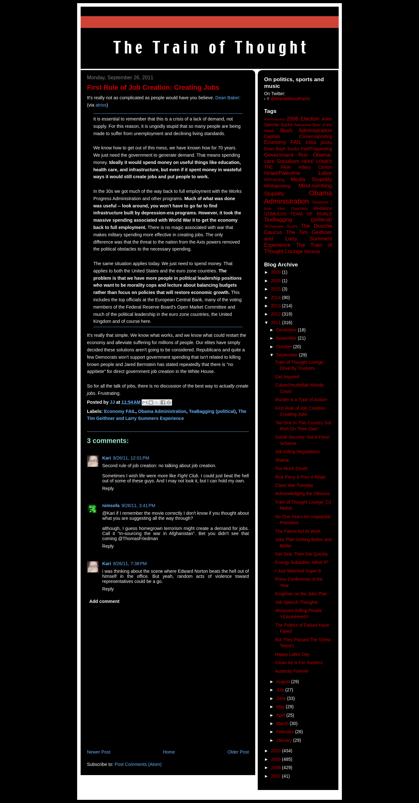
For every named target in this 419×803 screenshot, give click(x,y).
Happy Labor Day (292, 654)
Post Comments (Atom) (138, 764)
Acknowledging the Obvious (302, 493)
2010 (276, 750)
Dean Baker (227, 97)
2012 (276, 314)
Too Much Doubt (291, 468)
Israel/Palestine (282, 173)
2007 (276, 776)
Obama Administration (162, 411)
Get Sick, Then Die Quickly (301, 554)
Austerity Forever (292, 671)
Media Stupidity (311, 179)
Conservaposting (315, 136)
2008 (276, 767)
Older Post (238, 751)
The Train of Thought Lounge (298, 248)
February (285, 731)
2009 (276, 759)
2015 (276, 288)
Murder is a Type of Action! (301, 399)
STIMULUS (275, 213)
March (283, 723)
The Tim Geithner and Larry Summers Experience (298, 238)
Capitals (272, 136)
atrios (101, 105)
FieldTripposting (316, 148)
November (287, 338)
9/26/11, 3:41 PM (139, 505)
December (287, 329)
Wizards (312, 251)
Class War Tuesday (294, 485)
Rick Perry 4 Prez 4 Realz (300, 477)
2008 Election (303, 119)
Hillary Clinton (315, 167)
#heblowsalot (274, 119)
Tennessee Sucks (280, 226)
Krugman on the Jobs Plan (301, 593)
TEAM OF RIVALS (311, 213)
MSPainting (274, 180)
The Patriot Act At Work (298, 531)
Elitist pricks (319, 142)
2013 (276, 305)
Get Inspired (287, 376)
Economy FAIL (120, 411)
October (284, 346)
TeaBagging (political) (212, 411)
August (283, 681)
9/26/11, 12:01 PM (131, 457)
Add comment (104, 601)
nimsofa (111, 505)
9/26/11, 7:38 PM (130, 563)
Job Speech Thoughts (296, 602)
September (287, 354)
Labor (325, 173)
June (281, 698)
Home (169, 751)
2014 (276, 297)
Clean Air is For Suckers (299, 662)
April (281, 715)
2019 (276, 272)
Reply (108, 488)
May (281, 706)
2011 (276, 322)
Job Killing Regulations (297, 451)
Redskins (323, 208)
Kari (106, 457)
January (284, 740)
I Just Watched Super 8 (298, 570)
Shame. (282, 460)
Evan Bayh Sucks (281, 148)
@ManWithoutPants (290, 98)
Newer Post (98, 751)
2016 (276, 280)
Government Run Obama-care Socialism (298, 158)
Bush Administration (306, 130)
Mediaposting (277, 185)
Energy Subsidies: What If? (302, 562)
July (280, 689)
